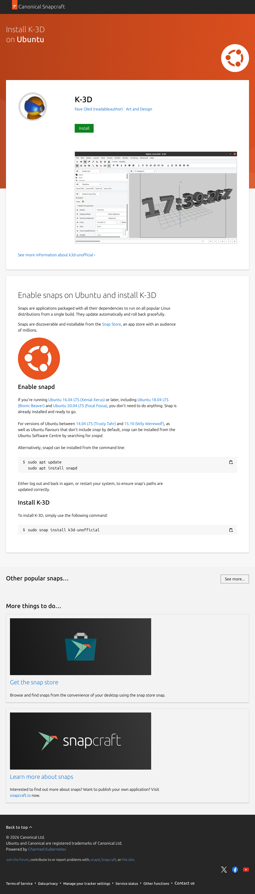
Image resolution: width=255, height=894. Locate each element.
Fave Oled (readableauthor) (99, 109)
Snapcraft (108, 859)
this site (128, 859)
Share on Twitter (224, 870)
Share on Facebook (235, 870)
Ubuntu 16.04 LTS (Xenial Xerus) (76, 399)
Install (84, 128)
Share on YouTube (246, 870)
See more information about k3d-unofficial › (56, 255)
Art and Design (139, 109)
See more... (235, 579)
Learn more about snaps (41, 776)
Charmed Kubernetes (47, 849)
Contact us (184, 883)
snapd (95, 859)
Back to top (19, 827)
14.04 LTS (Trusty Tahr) (96, 423)
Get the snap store (34, 682)
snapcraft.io (20, 795)
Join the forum (17, 859)
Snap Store (111, 324)
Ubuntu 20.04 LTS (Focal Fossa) (80, 405)
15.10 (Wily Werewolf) (144, 423)
